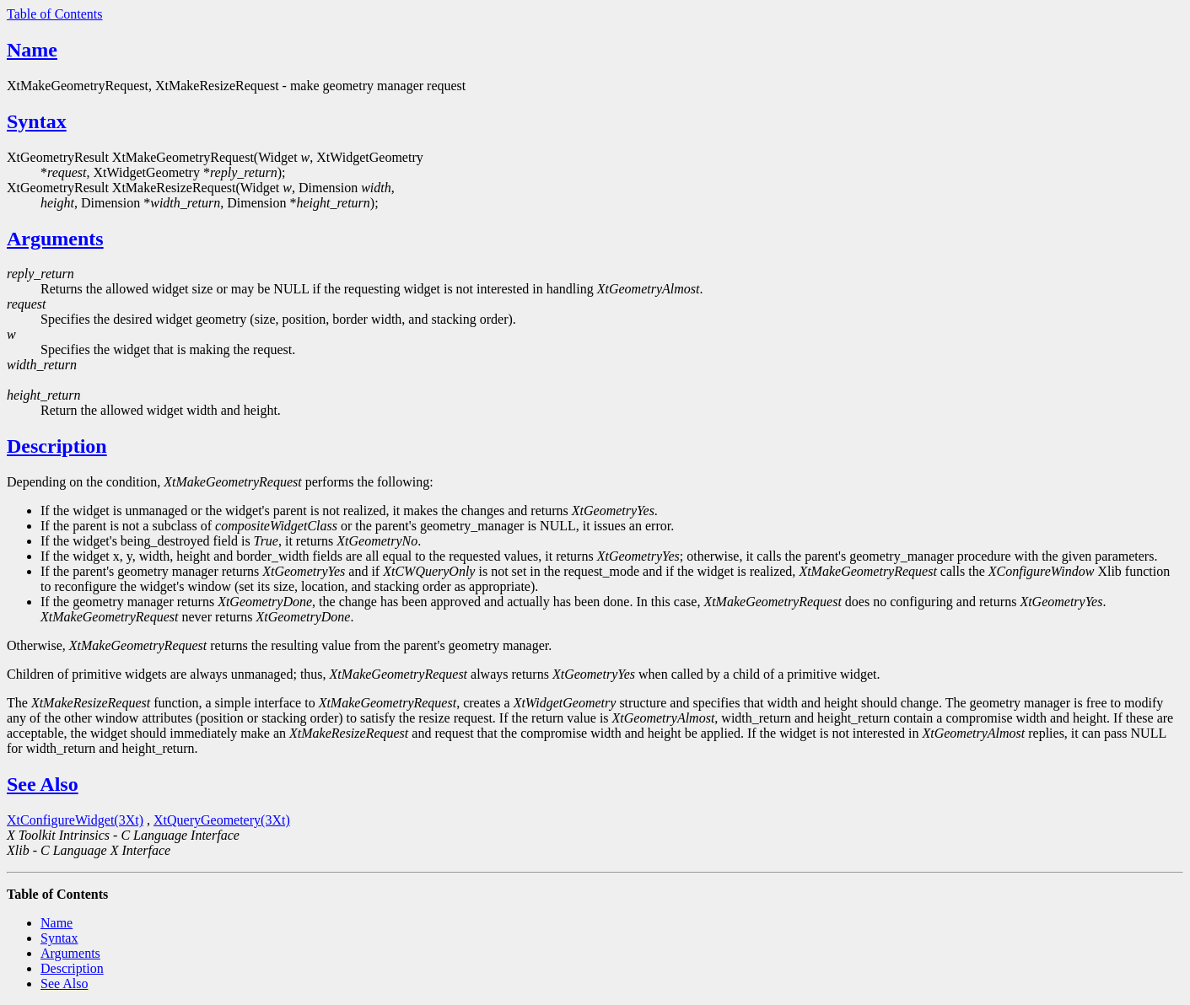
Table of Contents (55, 14)
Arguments (55, 239)
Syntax (37, 121)
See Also (42, 784)
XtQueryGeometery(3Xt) (221, 820)
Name (32, 50)
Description (57, 446)
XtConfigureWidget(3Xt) (75, 820)
